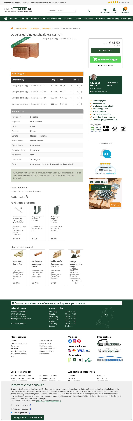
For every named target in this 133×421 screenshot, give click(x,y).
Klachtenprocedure (46, 346)
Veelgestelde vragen (21, 371)
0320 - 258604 (96, 89)
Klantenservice (18, 337)
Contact (13, 341)
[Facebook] (70, 341)
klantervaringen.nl (111, 173)
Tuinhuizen (88, 18)
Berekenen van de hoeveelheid (22, 378)
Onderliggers (34, 28)
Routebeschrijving (18, 323)
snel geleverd (16, 2)
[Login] (114, 10)
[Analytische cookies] (11, 409)
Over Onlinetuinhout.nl (19, 343)
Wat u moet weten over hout (21, 375)
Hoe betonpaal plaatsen (48, 375)
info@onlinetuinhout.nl (99, 92)
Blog (12, 356)
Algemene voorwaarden (48, 348)
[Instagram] (74, 341)
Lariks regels (46, 28)
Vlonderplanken (38, 18)
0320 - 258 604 (19, 316)
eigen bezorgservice (48, 2)
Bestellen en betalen (18, 351)
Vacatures (14, 348)
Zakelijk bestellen (46, 341)
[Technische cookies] (11, 405)
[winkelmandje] (124, 12)
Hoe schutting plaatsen (48, 378)
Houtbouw (100, 18)
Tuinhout (13, 18)
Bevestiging (126, 18)
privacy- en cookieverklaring (48, 401)
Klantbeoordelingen (47, 351)
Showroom (15, 346)
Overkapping (113, 18)
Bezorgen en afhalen (18, 354)
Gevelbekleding (54, 18)
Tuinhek (77, 18)
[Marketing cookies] (11, 412)
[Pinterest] (79, 341)
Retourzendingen (46, 343)
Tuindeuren (101, 375)
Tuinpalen (67, 18)
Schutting (24, 18)
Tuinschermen (102, 378)
